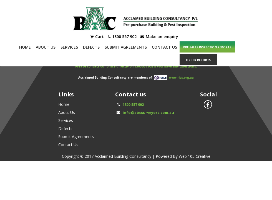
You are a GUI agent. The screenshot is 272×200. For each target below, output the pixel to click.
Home (25, 47)
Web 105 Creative (194, 156)
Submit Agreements (126, 47)
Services (69, 47)
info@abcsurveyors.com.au (148, 112)
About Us (46, 47)
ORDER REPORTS (198, 60)
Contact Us (164, 47)
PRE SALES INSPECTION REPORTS (207, 47)
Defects (91, 47)
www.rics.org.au (181, 77)
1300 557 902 (133, 104)
